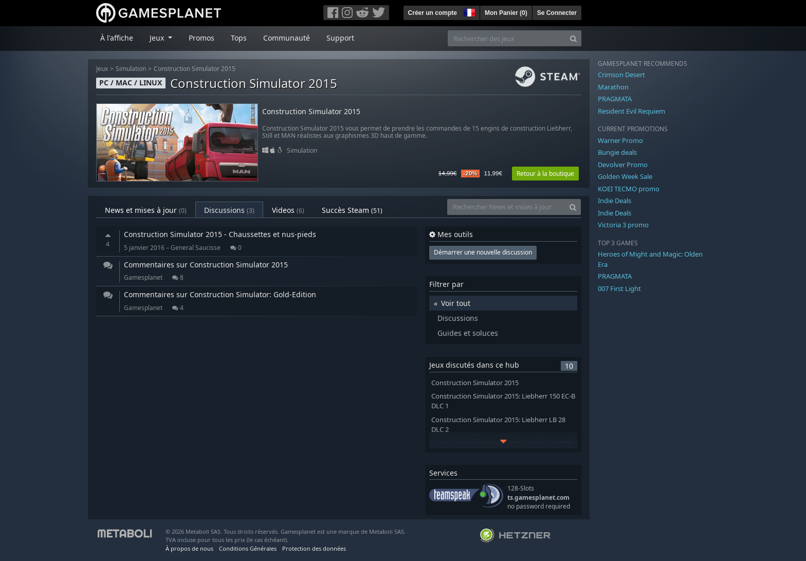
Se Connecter (557, 12)
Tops (239, 38)
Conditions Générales (248, 548)
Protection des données (314, 548)
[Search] (573, 38)
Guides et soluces (467, 333)
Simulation (131, 69)
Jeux (102, 69)
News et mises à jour (146, 210)
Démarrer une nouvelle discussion (483, 252)
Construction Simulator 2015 (194, 69)
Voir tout (455, 303)
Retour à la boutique (545, 173)
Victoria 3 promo (623, 224)
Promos (201, 38)
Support (340, 38)
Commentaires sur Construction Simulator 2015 (206, 264)
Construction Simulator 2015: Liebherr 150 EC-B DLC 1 (503, 401)
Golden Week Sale (625, 176)
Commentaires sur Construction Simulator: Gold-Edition (220, 294)
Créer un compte (432, 12)
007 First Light (619, 288)
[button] (468, 11)
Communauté (286, 38)
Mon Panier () (506, 12)
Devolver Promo (623, 164)
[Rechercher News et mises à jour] (506, 207)
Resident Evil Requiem (631, 111)
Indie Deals (614, 200)
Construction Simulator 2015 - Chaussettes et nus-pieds (220, 234)
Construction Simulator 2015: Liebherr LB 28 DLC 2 (498, 424)
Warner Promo (620, 140)
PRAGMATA (615, 98)
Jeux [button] (158, 38)
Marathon (613, 87)
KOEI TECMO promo (629, 188)
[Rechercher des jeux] (507, 38)
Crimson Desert (621, 74)
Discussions (229, 210)
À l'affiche (116, 38)
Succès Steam (352, 210)
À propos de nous (189, 548)
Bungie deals (617, 152)
